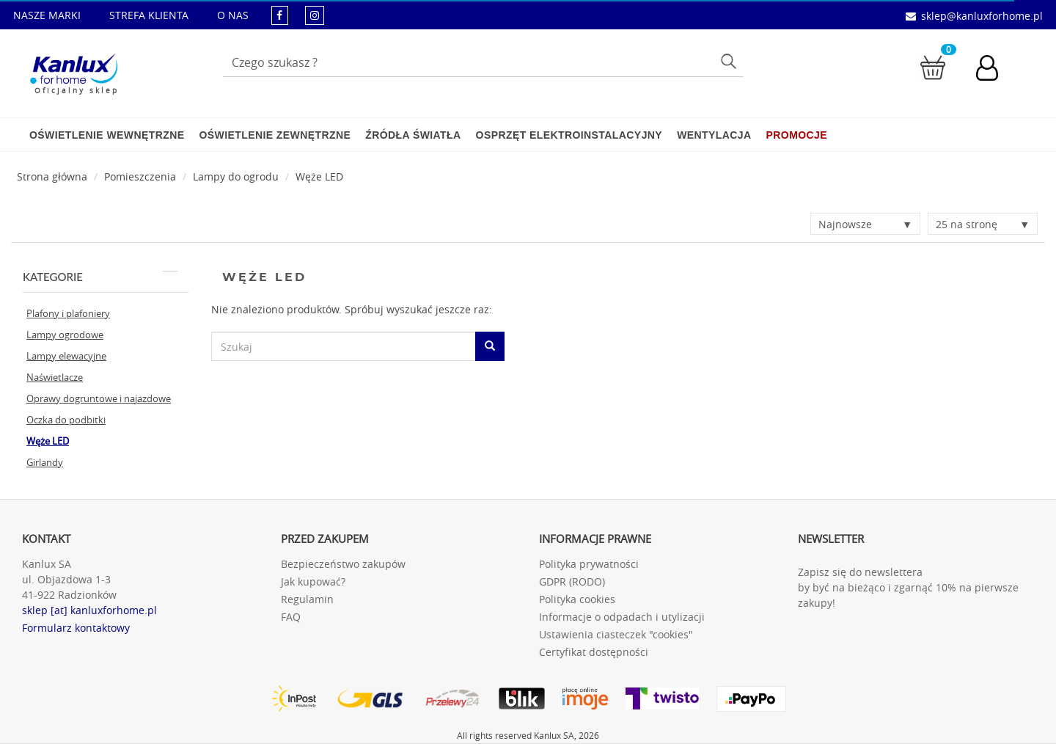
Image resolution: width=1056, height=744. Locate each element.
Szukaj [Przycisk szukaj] (730, 60)
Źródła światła (413, 135)
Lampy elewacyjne (66, 355)
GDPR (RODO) (572, 581)
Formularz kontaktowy (76, 628)
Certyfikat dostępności (593, 652)
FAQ (291, 617)
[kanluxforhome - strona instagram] (314, 15)
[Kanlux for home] (73, 69)
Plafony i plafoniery (68, 313)
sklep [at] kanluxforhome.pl (89, 610)
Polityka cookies (577, 599)
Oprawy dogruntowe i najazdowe (98, 398)
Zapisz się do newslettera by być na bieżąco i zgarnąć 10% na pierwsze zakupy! (908, 587)
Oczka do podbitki (66, 419)
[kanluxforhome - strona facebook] (279, 15)
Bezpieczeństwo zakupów (343, 564)
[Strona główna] (52, 176)
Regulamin (307, 599)
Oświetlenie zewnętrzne (275, 135)
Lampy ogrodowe (64, 334)
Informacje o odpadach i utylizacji (622, 617)
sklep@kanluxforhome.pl (982, 16)
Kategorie (100, 276)
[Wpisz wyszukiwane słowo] (483, 62)
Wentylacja (714, 135)
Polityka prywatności (589, 564)
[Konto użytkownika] (994, 69)
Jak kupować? (313, 581)
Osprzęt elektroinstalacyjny (569, 135)
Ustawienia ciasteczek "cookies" (616, 634)
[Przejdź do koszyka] (932, 66)
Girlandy (44, 462)
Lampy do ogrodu (236, 176)
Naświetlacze (54, 377)
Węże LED (319, 176)
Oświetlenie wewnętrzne (106, 135)
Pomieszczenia (140, 176)
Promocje (796, 135)
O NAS (233, 15)
